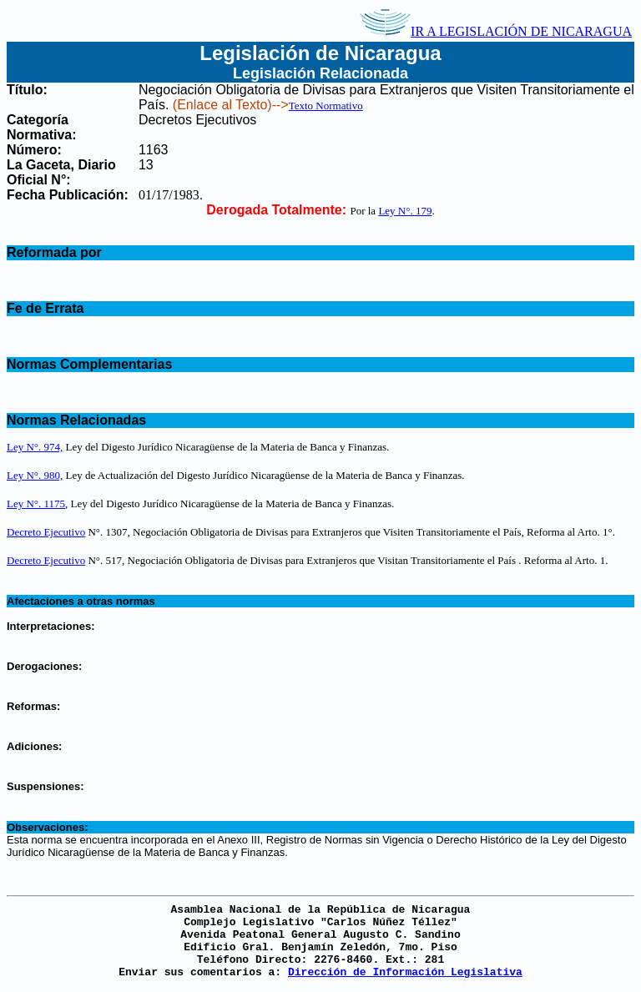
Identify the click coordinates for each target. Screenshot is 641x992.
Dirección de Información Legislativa (405, 972)
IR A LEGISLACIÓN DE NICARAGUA (496, 31)
